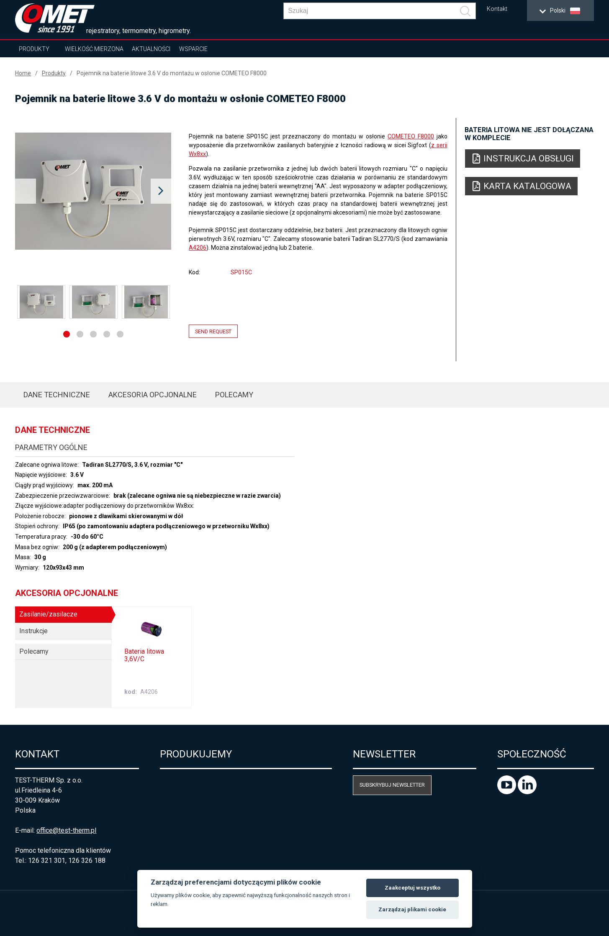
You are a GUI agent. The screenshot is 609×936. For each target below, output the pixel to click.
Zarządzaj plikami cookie (412, 909)
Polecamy (234, 394)
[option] (93, 191)
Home (23, 73)
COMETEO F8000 (411, 136)
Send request (213, 331)
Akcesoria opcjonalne (152, 394)
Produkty (34, 49)
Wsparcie (193, 49)
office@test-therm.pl (66, 830)
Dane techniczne (56, 394)
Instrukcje (33, 631)
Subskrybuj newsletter (392, 785)
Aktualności (151, 49)
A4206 (197, 247)
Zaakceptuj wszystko (412, 888)
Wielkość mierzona (94, 49)
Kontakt (497, 9)
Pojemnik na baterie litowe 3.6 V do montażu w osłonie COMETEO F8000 (172, 73)
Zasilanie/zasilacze (48, 614)
